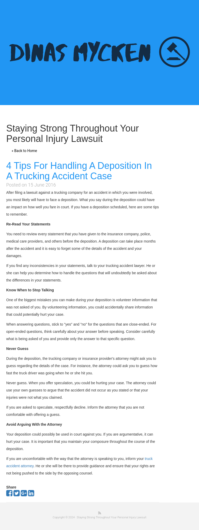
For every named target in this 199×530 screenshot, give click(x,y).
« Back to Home (24, 151)
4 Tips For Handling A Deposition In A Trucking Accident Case (79, 170)
